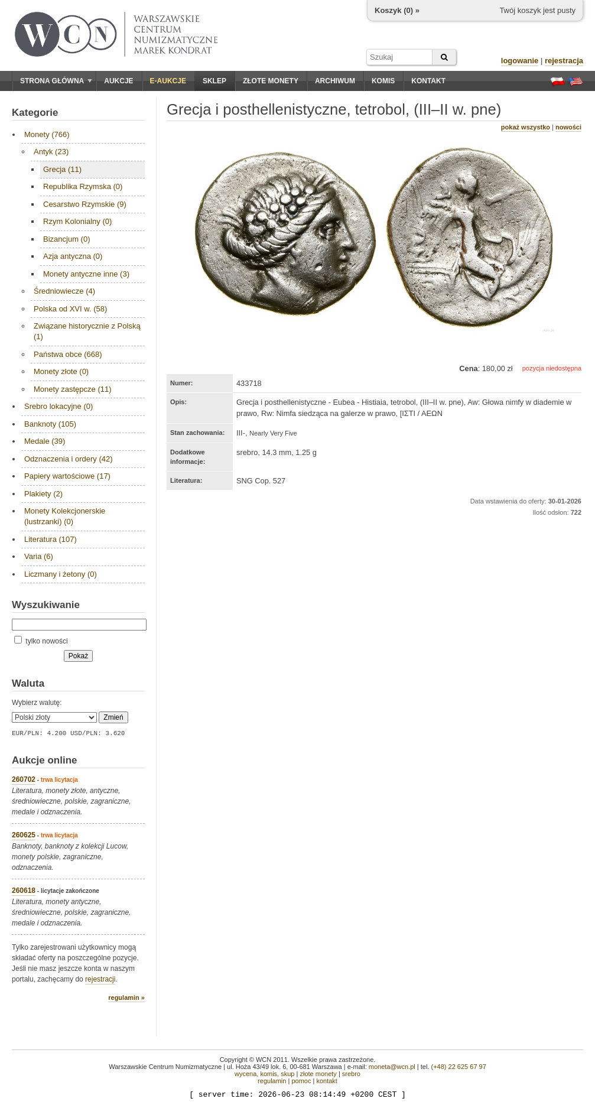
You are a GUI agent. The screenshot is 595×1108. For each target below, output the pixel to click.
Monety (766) (47, 134)
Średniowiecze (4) (64, 291)
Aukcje (118, 81)
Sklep (214, 81)
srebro (351, 1073)
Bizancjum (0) (66, 239)
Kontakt (428, 81)
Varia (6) (38, 556)
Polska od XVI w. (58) (70, 308)
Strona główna (56, 81)
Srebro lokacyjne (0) (58, 406)
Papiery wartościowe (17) (67, 476)
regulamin (272, 1080)
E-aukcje (168, 81)
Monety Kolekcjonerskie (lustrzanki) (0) (64, 516)
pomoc (301, 1080)
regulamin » (126, 997)
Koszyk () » (397, 10)
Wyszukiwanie (46, 604)
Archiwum (335, 81)
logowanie (520, 60)
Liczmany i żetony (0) (60, 574)
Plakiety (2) (43, 493)
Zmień (113, 717)
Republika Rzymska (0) (82, 186)
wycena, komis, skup (264, 1073)
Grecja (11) (62, 169)
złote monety (318, 1073)
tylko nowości (41, 641)
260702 (23, 779)
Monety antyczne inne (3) (86, 273)
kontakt (326, 1080)
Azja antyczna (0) (72, 256)
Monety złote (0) (61, 371)
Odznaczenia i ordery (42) (68, 458)
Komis (383, 81)
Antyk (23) (51, 151)
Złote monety (270, 81)
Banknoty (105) (50, 424)
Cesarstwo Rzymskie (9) (84, 204)
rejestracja (564, 60)
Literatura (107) (50, 539)
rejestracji (100, 979)
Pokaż (78, 656)
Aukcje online (44, 760)
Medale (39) (44, 441)
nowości (568, 127)
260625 (23, 835)
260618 (23, 890)
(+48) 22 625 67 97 (458, 1066)
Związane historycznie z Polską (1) (87, 331)
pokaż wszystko (525, 127)
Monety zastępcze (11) (73, 389)
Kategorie (35, 112)
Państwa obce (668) (68, 354)
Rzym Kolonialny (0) (77, 221)
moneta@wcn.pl (392, 1066)
